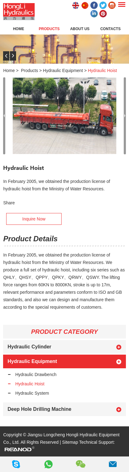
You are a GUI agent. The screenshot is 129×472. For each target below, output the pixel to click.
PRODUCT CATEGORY (64, 331)
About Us (80, 29)
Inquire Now (33, 218)
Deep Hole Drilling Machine (39, 409)
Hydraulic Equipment (63, 70)
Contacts (110, 29)
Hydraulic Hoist (102, 70)
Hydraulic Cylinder (29, 346)
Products (49, 29)
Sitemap (70, 442)
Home (18, 29)
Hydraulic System (32, 393)
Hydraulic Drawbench (35, 374)
